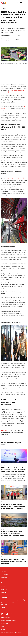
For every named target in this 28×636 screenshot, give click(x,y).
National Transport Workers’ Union (17, 179)
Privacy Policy (4, 623)
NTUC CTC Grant (6, 430)
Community (4, 577)
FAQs (2, 626)
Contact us (4, 592)
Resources (4, 589)
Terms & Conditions (5, 617)
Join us (3, 607)
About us (3, 571)
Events (3, 586)
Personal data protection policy (8, 620)
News (4, 8)
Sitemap (3, 629)
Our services (4, 574)
